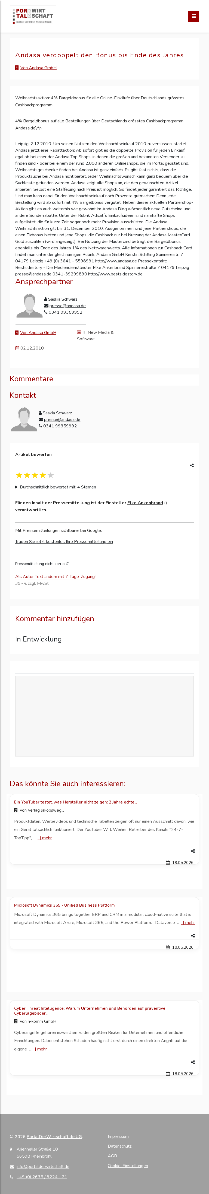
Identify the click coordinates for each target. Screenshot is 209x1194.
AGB (112, 1156)
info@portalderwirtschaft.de (43, 1167)
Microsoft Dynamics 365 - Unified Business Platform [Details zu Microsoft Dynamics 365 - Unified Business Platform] (64, 905)
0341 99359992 (65, 312)
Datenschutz (119, 1146)
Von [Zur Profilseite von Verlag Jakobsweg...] (39, 810)
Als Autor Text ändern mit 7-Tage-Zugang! (55, 577)
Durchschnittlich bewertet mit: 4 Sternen (58, 487)
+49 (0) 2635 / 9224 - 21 (42, 1177)
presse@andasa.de (68, 306)
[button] (104, 851)
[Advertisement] (104, 716)
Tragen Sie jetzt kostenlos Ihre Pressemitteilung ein (64, 542)
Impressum (118, 1136)
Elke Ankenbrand (145, 503)
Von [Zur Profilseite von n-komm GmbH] (35, 1021)
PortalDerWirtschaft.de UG (54, 1137)
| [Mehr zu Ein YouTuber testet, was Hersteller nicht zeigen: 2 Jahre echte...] (45, 838)
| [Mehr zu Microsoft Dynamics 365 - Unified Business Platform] (188, 923)
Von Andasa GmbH (38, 68)
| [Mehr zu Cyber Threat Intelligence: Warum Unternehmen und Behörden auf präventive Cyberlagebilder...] (40, 1049)
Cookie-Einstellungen (128, 1166)
